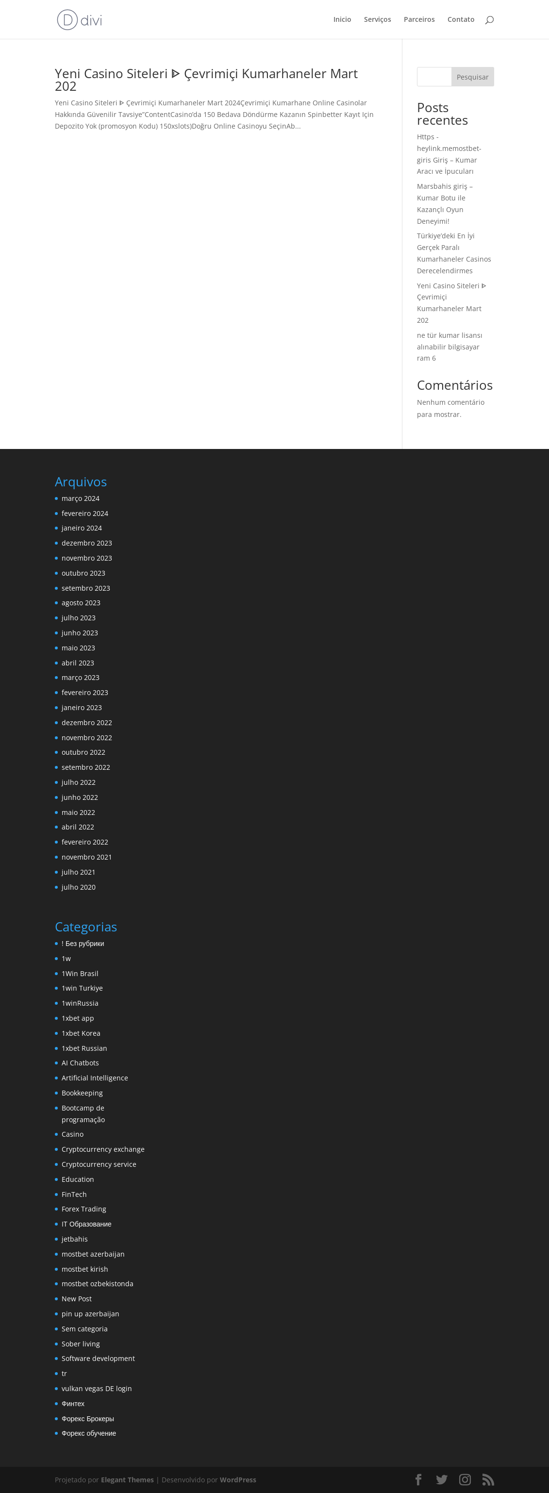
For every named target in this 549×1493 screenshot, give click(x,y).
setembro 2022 (86, 767)
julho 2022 (79, 782)
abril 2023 (78, 662)
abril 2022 (78, 826)
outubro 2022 (83, 752)
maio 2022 (78, 812)
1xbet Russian (84, 1048)
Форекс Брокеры (88, 1418)
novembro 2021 (87, 857)
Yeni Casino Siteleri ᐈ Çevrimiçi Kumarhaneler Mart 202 (206, 80)
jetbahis (75, 1239)
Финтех (73, 1403)
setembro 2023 (86, 588)
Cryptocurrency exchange (103, 1149)
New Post (77, 1298)
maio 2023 (78, 647)
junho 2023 (80, 632)
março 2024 (81, 498)
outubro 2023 (83, 573)
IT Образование (87, 1223)
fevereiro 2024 (85, 513)
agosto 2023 (81, 602)
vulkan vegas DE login (97, 1388)
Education (78, 1179)
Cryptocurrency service (99, 1164)
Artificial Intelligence (95, 1077)
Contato (461, 20)
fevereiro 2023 (85, 692)
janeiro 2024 (82, 527)
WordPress (238, 1479)
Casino (72, 1134)
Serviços (377, 20)
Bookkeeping (82, 1092)
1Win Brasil (80, 973)
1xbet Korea (81, 1033)
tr (64, 1373)
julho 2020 (79, 887)
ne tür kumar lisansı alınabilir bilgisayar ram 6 (449, 347)
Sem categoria (85, 1328)
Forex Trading (84, 1208)
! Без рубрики (83, 943)
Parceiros (419, 20)
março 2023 (81, 677)
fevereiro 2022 (85, 841)
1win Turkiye (82, 988)
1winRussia (80, 1003)
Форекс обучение (89, 1433)
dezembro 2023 (87, 542)
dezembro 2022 (87, 722)
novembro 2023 (87, 558)
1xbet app (78, 1018)
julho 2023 (79, 617)
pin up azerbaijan (90, 1313)
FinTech (74, 1194)
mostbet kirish (85, 1269)
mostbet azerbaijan (93, 1254)
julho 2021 (79, 872)
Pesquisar (473, 77)
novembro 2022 (87, 737)
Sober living (81, 1343)
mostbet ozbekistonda (97, 1283)
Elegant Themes (127, 1479)
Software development (98, 1358)
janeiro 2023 (82, 707)
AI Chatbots (80, 1062)
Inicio (342, 20)
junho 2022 (80, 797)
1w (66, 958)
